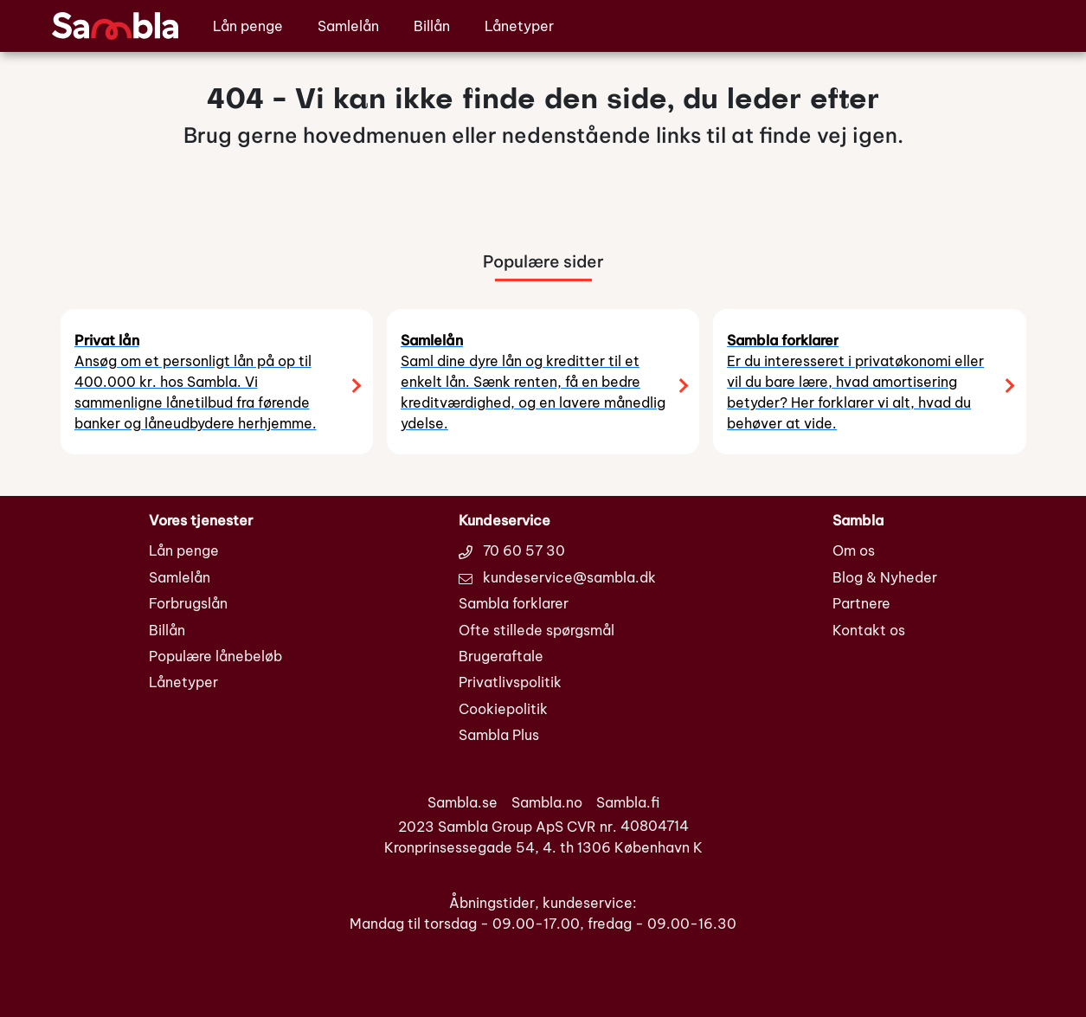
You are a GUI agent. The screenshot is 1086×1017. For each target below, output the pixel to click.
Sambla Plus (499, 734)
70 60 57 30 (512, 550)
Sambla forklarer (514, 603)
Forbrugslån (188, 603)
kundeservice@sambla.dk (557, 577)
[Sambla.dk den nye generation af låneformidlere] (115, 24)
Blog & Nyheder (884, 577)
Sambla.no (546, 802)
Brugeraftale (501, 656)
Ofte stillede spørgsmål (536, 630)
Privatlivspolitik (510, 682)
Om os (853, 550)
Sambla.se (462, 802)
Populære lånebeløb (215, 656)
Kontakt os (868, 630)
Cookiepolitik (503, 709)
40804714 (654, 826)
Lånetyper (519, 26)
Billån (432, 26)
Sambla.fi (627, 802)
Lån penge (248, 26)
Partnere (861, 603)
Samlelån (348, 26)
